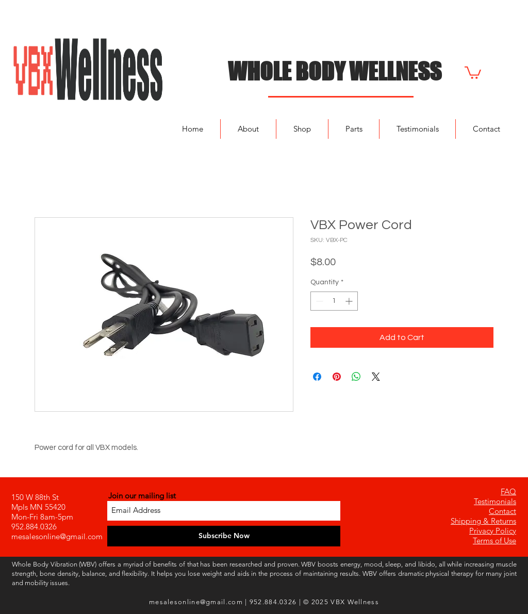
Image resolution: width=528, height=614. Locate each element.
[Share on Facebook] (317, 376)
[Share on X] (376, 376)
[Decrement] (318, 301)
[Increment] (349, 301)
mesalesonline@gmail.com (57, 536)
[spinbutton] (334, 301)
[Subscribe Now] (223, 536)
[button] (473, 72)
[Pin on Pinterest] (337, 376)
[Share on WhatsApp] (356, 376)
